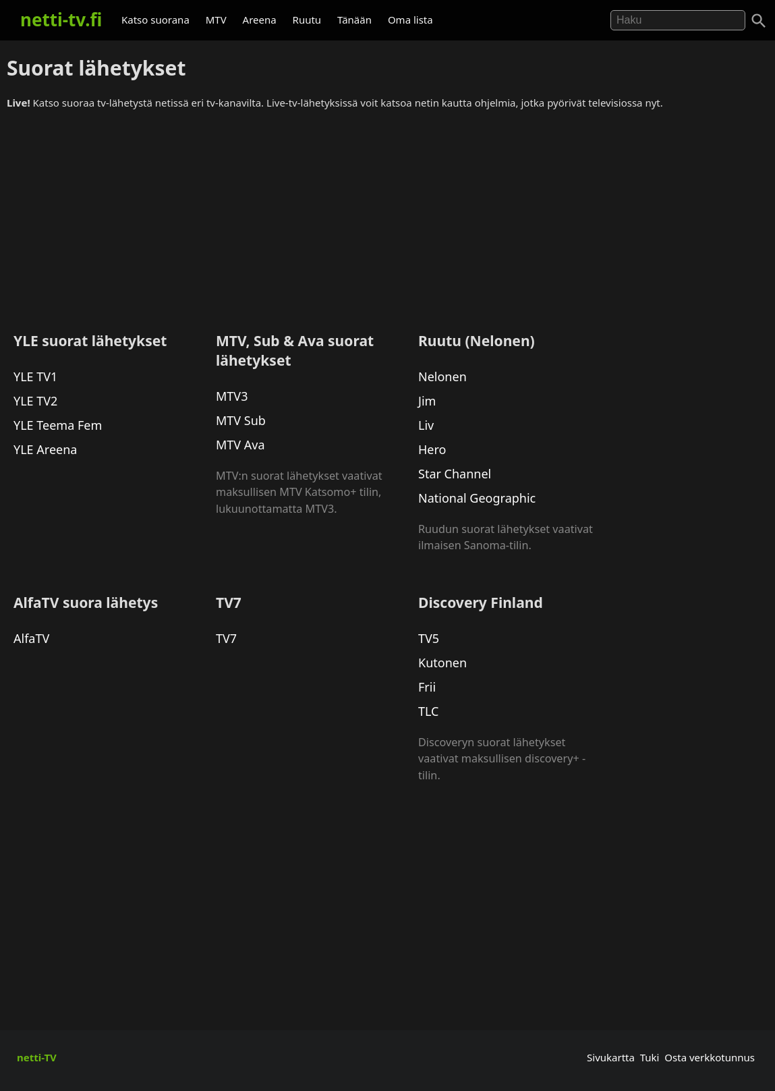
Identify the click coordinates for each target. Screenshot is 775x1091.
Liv (426, 425)
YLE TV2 (35, 401)
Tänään (354, 19)
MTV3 (232, 396)
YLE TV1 (35, 376)
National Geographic (477, 498)
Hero (432, 449)
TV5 (428, 638)
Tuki (650, 1057)
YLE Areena (45, 449)
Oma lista (410, 19)
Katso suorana (155, 19)
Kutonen (442, 662)
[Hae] (677, 20)
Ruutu (307, 19)
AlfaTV (31, 638)
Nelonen (442, 376)
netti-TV (37, 1057)
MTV (216, 19)
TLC (428, 711)
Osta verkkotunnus (709, 1057)
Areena (260, 19)
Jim (427, 401)
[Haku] (759, 21)
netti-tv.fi (61, 19)
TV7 (226, 638)
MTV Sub (241, 420)
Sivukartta (611, 1057)
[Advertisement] (387, 215)
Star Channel (454, 474)
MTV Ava (240, 445)
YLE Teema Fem (57, 425)
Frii (427, 687)
